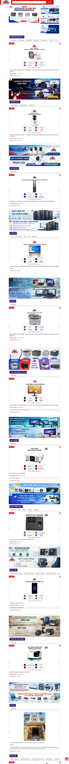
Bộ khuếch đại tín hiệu (25, 759)
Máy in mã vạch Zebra (40, 573)
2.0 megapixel (13, 40)
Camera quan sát (17, 37)
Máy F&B (13, 570)
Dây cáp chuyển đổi (15, 759)
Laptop (13, 233)
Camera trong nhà (14, 105)
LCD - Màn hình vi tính (18, 372)
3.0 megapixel (21, 40)
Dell (16, 236)
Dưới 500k (51, 40)
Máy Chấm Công (16, 506)
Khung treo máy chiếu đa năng (37, 759)
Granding (30, 509)
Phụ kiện (14, 756)
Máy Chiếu (14, 440)
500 (56, 40)
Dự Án (13, 705)
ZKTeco (24, 509)
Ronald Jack (13, 509)
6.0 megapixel (44, 40)
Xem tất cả (31, 105)
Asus (25, 236)
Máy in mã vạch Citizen (51, 573)
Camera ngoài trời (23, 105)
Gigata (19, 509)
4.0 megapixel (29, 40)
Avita (12, 236)
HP (28, 236)
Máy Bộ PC (14, 168)
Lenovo (20, 236)
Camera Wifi (15, 102)
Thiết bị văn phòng (17, 639)
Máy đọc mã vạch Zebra (28, 573)
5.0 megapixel (36, 40)
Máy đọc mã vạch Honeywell (16, 573)
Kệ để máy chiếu (49, 759)
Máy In (13, 301)
